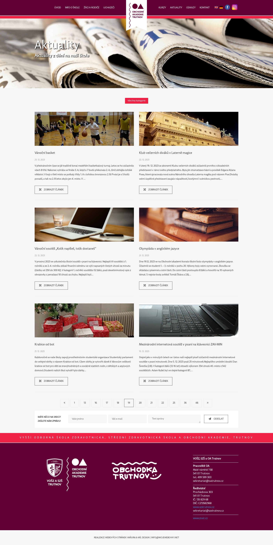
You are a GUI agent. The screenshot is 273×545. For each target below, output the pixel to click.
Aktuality (57, 45)
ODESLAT (215, 419)
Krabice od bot (44, 344)
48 (197, 403)
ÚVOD (57, 8)
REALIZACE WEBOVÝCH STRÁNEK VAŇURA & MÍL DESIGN (122, 537)
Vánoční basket (45, 153)
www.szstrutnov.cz (203, 507)
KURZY (162, 8)
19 (129, 403)
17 (107, 403)
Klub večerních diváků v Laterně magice (165, 153)
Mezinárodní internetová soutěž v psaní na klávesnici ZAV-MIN (180, 344)
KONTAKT (205, 8)
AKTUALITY (176, 8)
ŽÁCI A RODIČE (91, 8)
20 (140, 403)
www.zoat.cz (200, 518)
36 (185, 403)
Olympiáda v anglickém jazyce (159, 248)
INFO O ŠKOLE (72, 8)
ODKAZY (191, 8)
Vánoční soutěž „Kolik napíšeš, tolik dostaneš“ (65, 248)
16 (96, 403)
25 (174, 403)
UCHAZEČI (108, 8)
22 (162, 403)
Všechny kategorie (137, 101)
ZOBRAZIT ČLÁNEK (50, 189)
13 (85, 403)
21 (151, 403)
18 (118, 403)
